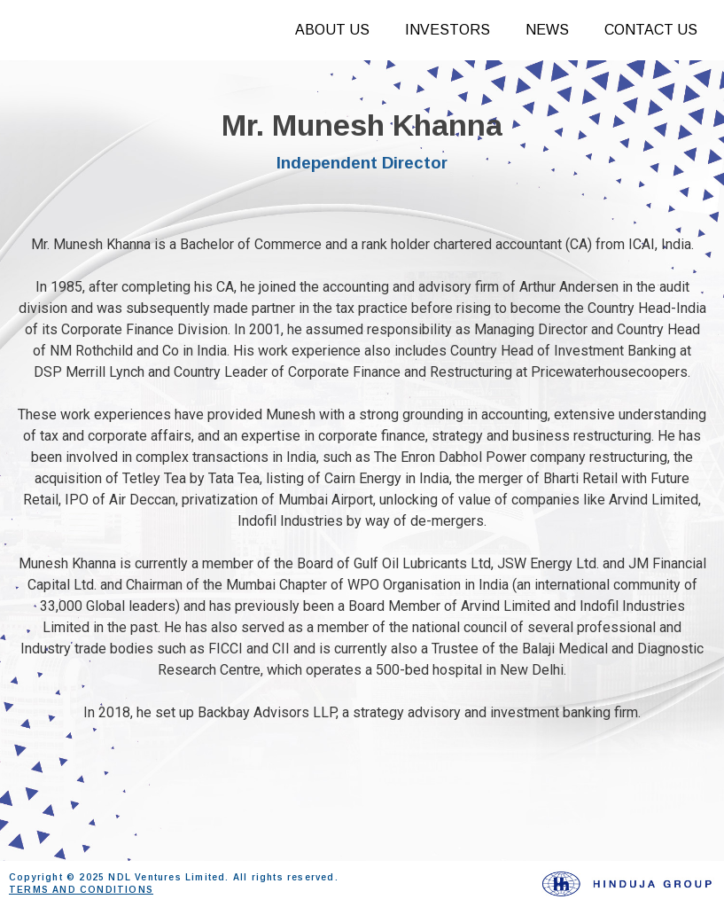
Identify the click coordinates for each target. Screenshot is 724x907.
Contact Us (650, 29)
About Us (332, 29)
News (547, 29)
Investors (447, 29)
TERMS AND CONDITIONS (81, 890)
